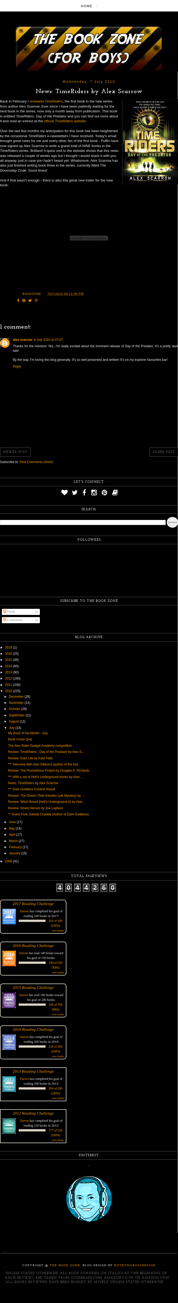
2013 (9, 672)
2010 (9, 691)
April (12, 834)
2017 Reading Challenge (33, 903)
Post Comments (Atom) (36, 462)
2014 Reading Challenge (33, 1029)
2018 (9, 647)
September (17, 715)
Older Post (164, 452)
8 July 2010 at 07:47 (48, 340)
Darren (24, 911)
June (13, 822)
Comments (12, 620)
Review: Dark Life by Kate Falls (30, 758)
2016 (9, 654)
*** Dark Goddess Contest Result (31, 789)
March (14, 841)
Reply (17, 366)
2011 (9, 685)
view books (58, 930)
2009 (9, 861)
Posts (9, 612)
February (15, 847)
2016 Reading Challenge (33, 945)
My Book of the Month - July (28, 733)
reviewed (46, 101)
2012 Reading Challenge (33, 1113)
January (15, 853)
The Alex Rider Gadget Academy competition (40, 746)
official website (65, 121)
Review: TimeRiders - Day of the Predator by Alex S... (46, 752)
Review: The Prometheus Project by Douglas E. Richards (48, 770)
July (12, 728)
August (14, 721)
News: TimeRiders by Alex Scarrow (33, 783)
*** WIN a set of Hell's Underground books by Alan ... (45, 777)
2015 (9, 660)
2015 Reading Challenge (33, 987)
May (12, 828)
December (17, 696)
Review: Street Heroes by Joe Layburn (35, 808)
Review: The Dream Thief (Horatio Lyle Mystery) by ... (46, 795)
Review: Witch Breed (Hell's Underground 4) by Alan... (46, 802)
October (15, 709)
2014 (9, 666)
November (17, 703)
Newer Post (15, 452)
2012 (9, 678)
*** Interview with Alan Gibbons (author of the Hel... (44, 764)
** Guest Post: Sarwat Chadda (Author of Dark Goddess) (48, 814)
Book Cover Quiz (20, 739)
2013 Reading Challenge (33, 1071)
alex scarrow (22, 340)
